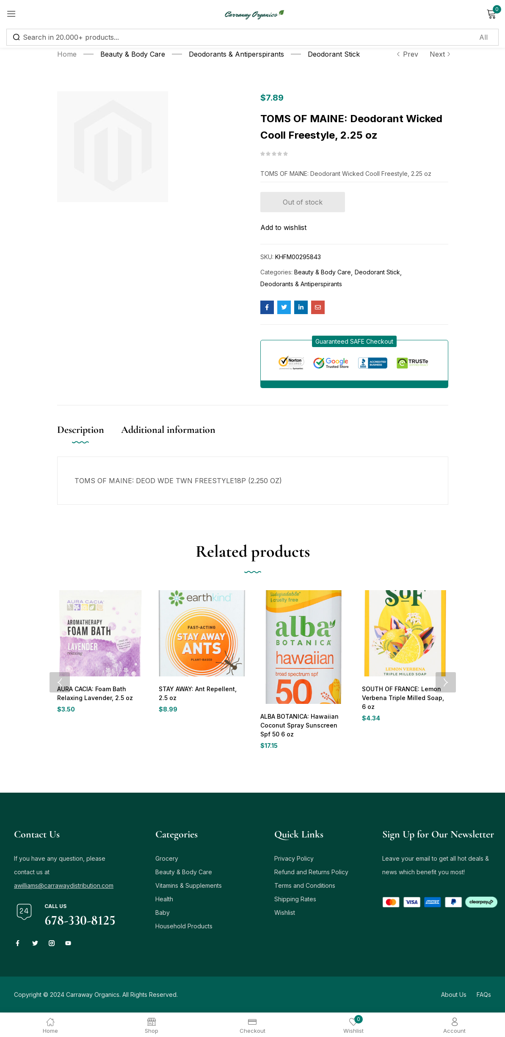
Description (80, 430)
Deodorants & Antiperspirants (236, 54)
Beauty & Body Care (132, 54)
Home (67, 54)
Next (439, 54)
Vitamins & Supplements (188, 886)
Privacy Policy (294, 859)
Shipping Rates (295, 900)
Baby (162, 913)
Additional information (168, 430)
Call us (55, 907)
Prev (407, 54)
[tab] (89, 438)
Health (164, 900)
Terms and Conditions (304, 886)
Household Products (183, 927)
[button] (354, 341)
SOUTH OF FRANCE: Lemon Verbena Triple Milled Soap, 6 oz (404, 698)
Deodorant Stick (334, 54)
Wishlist (284, 913)
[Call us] (24, 913)
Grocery (166, 859)
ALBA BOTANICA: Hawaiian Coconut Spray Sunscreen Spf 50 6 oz (302, 725)
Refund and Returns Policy (311, 873)
